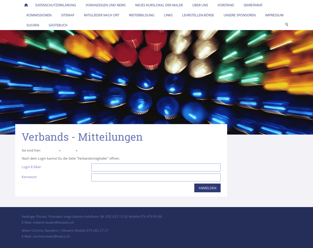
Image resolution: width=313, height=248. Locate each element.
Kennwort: (29, 177)
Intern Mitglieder (90, 150)
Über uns (68, 150)
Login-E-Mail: (31, 167)
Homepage (50, 150)
